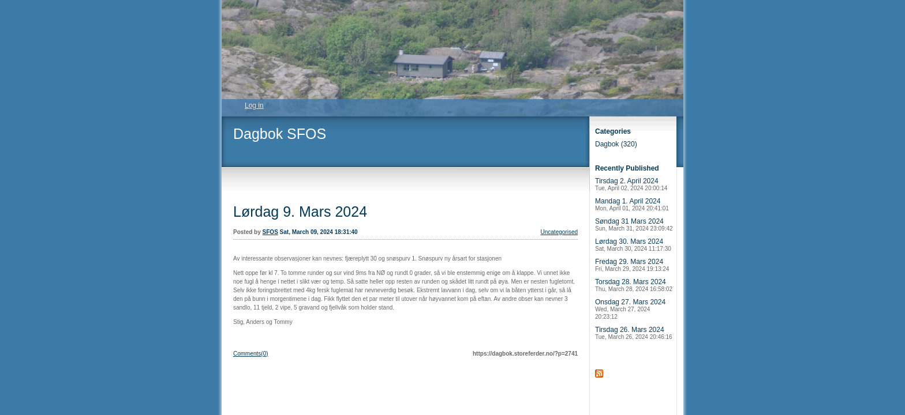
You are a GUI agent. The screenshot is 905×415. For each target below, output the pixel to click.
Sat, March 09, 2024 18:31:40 (319, 232)
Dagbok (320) (616, 144)
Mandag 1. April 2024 (632, 204)
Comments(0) (250, 353)
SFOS (270, 232)
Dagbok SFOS (279, 134)
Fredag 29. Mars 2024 (632, 265)
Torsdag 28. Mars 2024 (633, 285)
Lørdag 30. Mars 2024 (633, 244)
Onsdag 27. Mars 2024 (630, 309)
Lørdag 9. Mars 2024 (300, 211)
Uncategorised (559, 232)
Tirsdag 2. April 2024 (631, 184)
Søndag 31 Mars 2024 (634, 224)
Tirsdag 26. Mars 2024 (633, 333)
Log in (254, 105)
